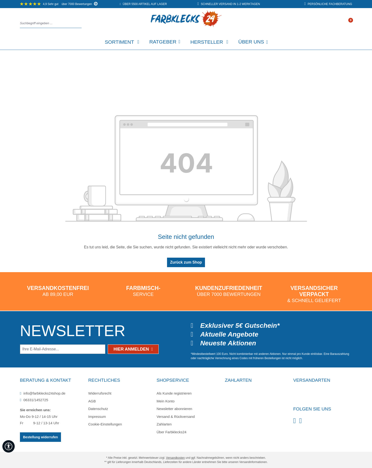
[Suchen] (80, 23)
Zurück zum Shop (186, 262)
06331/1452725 (34, 400)
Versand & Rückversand (176, 417)
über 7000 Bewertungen (59, 4)
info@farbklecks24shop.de (42, 393)
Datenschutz (98, 409)
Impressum (97, 417)
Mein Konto (166, 401)
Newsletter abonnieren (174, 409)
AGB (92, 401)
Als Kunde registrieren (174, 393)
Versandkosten (175, 457)
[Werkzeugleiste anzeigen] (8, 446)
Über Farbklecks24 (171, 432)
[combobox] (49, 23)
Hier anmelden (133, 349)
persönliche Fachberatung (328, 4)
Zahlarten (164, 424)
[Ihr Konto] (346, 23)
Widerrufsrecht (100, 393)
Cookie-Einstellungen (105, 424)
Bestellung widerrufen (40, 437)
